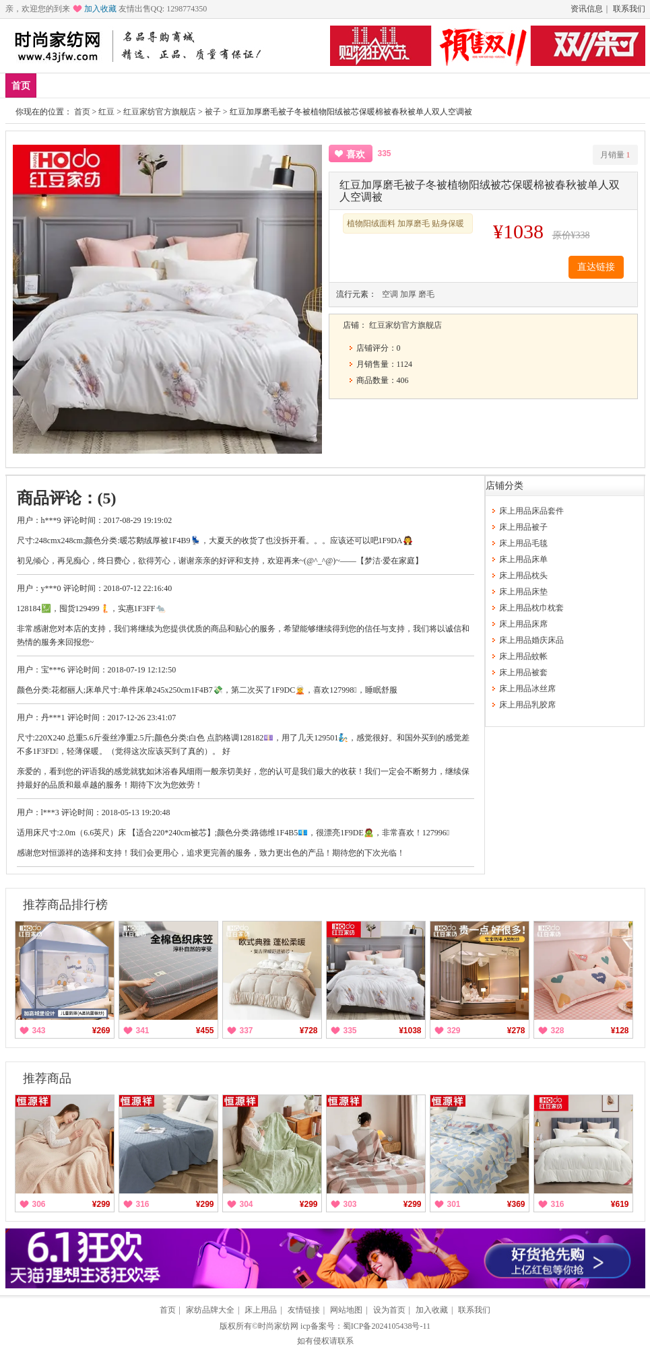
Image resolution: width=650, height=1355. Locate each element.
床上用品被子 (523, 527)
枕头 (292, 85)
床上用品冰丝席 (527, 688)
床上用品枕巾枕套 (531, 608)
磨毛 (426, 294)
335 (350, 1030)
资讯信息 (587, 8)
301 (454, 1204)
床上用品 (184, 85)
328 (557, 1030)
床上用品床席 (523, 624)
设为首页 (389, 1310)
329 (454, 1030)
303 (350, 1204)
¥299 (101, 1204)
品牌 (135, 85)
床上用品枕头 (523, 575)
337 (246, 1030)
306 (39, 1204)
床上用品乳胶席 (527, 704)
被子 (213, 111)
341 (143, 1030)
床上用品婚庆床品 (531, 640)
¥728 (309, 1030)
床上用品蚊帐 (523, 656)
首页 (20, 86)
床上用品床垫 (523, 591)
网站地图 (346, 1310)
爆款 (95, 85)
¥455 (205, 1030)
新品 (55, 85)
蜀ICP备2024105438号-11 (386, 1326)
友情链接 (304, 1310)
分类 (332, 85)
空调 (390, 294)
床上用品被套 (523, 672)
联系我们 (629, 8)
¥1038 (410, 1030)
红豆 (106, 111)
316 (143, 1204)
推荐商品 (47, 1078)
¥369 (516, 1204)
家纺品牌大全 (210, 1310)
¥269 (101, 1030)
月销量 (615, 155)
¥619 (620, 1204)
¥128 (620, 1030)
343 (39, 1030)
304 (246, 1204)
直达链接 (596, 267)
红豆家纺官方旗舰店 (159, 111)
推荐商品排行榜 (65, 904)
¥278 (516, 1030)
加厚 (408, 294)
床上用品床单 (523, 559)
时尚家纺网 (278, 1326)
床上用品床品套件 (531, 511)
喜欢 (355, 154)
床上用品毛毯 (523, 543)
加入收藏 (100, 8)
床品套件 (243, 85)
